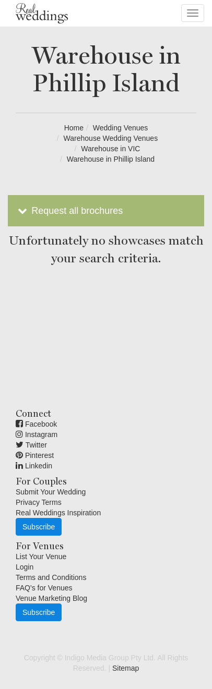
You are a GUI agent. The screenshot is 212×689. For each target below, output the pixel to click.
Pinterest (35, 455)
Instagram (36, 434)
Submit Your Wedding (51, 492)
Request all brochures (69, 211)
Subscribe (38, 527)
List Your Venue (41, 556)
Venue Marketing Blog (51, 598)
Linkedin (34, 466)
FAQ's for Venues (44, 588)
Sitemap (125, 668)
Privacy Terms (39, 502)
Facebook (36, 424)
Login (24, 567)
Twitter (31, 445)
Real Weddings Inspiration (58, 513)
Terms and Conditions (51, 577)
